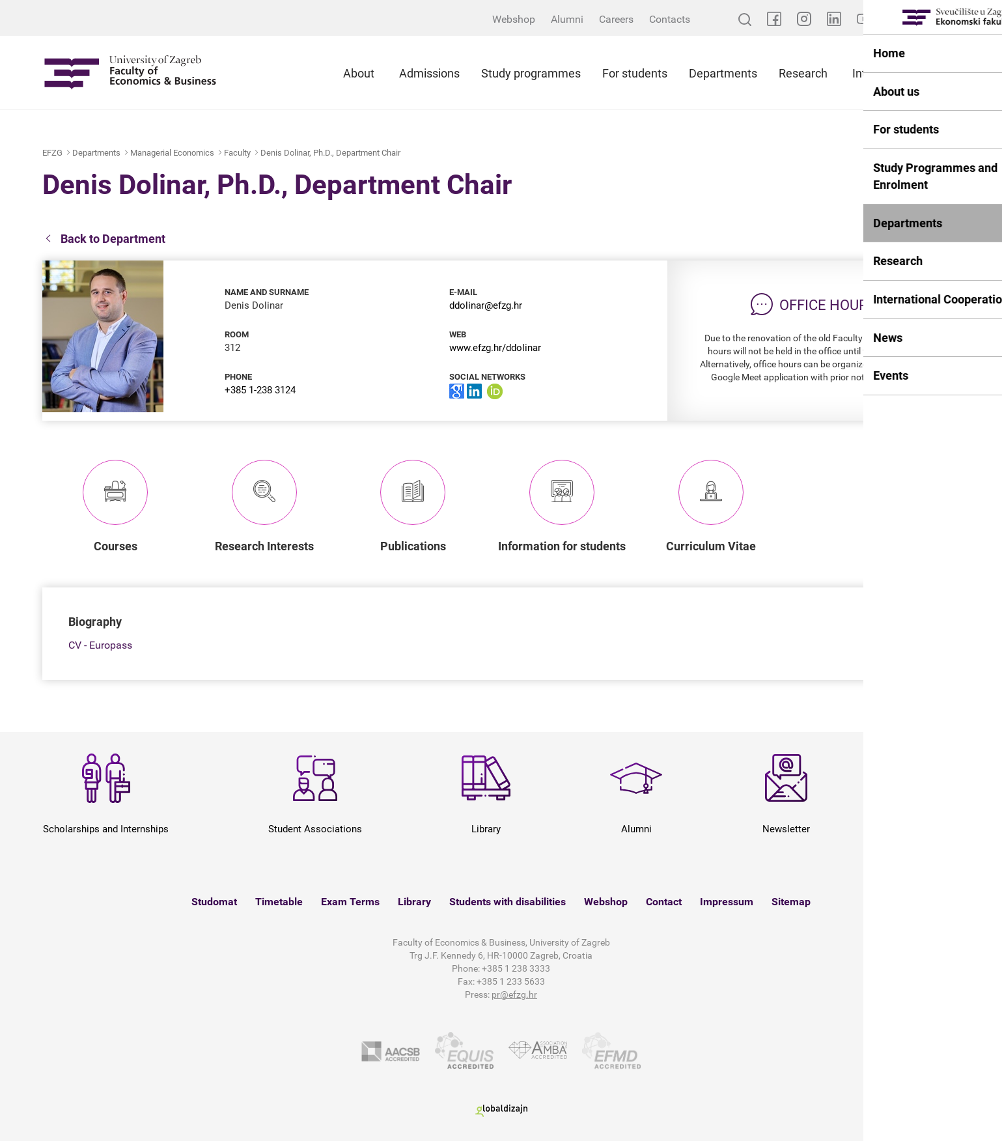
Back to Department (103, 239)
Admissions (429, 73)
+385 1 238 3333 (516, 968)
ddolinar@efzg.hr (485, 305)
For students (634, 73)
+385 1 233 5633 (511, 981)
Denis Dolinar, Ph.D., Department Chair (330, 153)
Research (803, 73)
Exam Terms (350, 901)
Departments (723, 73)
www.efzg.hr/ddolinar (495, 348)
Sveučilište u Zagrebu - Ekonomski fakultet (130, 72)
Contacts (669, 19)
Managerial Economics (172, 153)
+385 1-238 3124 (260, 390)
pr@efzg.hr (514, 994)
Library (414, 901)
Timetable (279, 901)
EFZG (52, 153)
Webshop (513, 19)
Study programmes (531, 73)
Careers (616, 19)
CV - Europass (100, 645)
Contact (664, 901)
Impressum (726, 901)
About (358, 73)
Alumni (567, 19)
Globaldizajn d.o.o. (501, 1110)
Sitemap (791, 901)
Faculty (237, 153)
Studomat (214, 901)
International (885, 73)
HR (953, 19)
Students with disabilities (507, 901)
